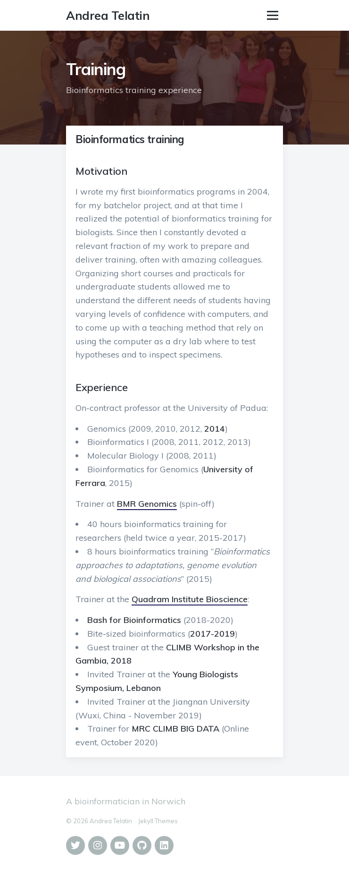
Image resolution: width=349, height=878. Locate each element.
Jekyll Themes (158, 821)
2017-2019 (212, 633)
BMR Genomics (147, 503)
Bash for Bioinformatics (134, 619)
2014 (214, 428)
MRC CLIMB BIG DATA (175, 728)
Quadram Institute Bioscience (190, 599)
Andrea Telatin (108, 15)
